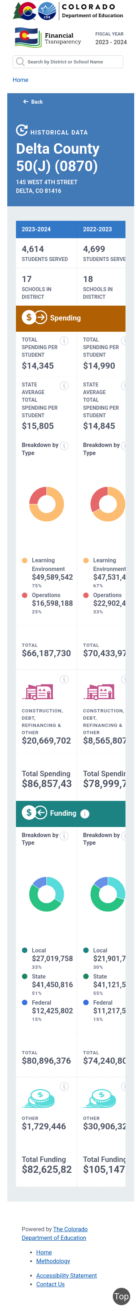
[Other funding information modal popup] (64, 1086)
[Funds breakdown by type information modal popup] (64, 836)
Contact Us (50, 1284)
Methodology (53, 1261)
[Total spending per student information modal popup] (64, 340)
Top (121, 1296)
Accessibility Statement (66, 1275)
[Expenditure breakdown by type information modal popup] (64, 445)
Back (33, 102)
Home (20, 79)
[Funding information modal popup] (84, 813)
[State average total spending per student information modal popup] (64, 385)
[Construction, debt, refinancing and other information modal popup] (64, 679)
